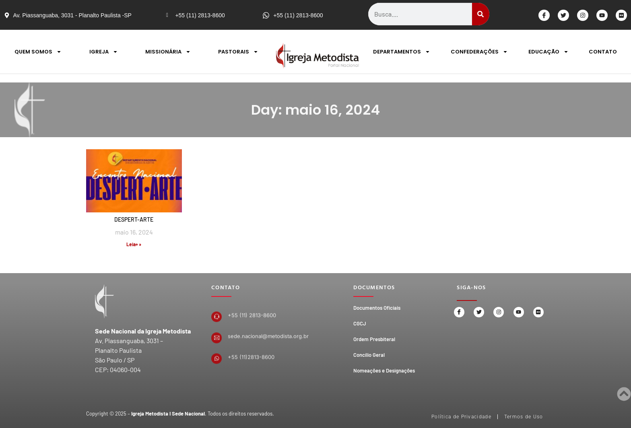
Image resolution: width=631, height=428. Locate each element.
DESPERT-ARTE (133, 219)
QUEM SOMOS (38, 51)
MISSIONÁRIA (168, 51)
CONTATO (603, 52)
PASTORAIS (238, 51)
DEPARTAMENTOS (401, 51)
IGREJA (103, 51)
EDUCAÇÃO (548, 51)
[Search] (480, 14)
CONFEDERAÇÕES (479, 51)
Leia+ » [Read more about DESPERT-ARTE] (133, 244)
